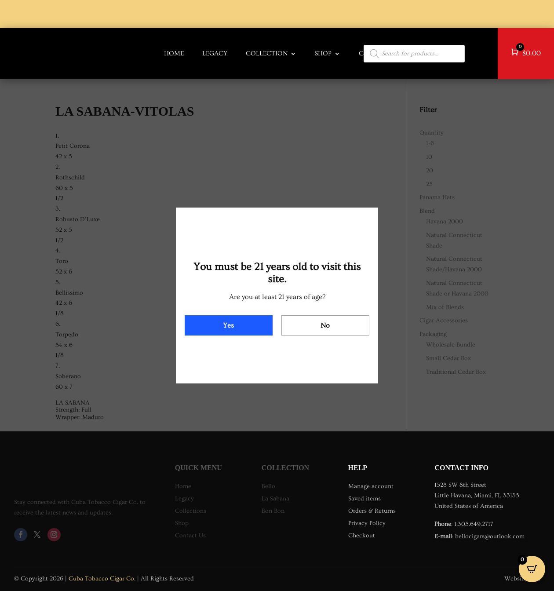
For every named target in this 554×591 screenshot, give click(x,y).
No (325, 325)
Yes (228, 325)
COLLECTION (267, 53)
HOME (174, 53)
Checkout (361, 535)
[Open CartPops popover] (532, 569)
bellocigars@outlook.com (490, 536)
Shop (323, 53)
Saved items (364, 498)
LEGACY (214, 53)
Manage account (371, 486)
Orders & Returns (372, 510)
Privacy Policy (367, 523)
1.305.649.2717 (473, 524)
